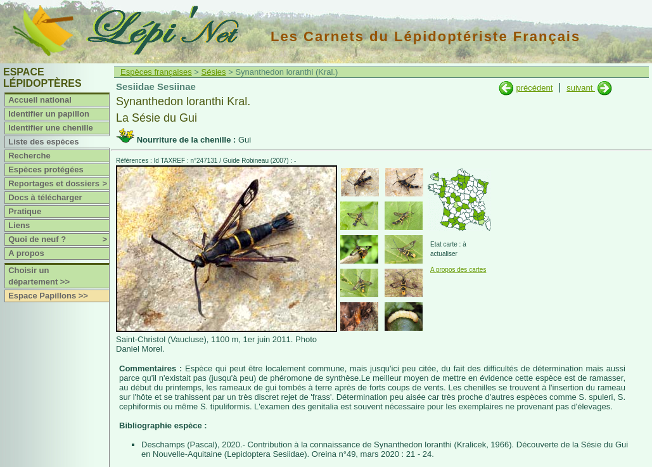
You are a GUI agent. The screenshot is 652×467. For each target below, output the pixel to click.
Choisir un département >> (39, 275)
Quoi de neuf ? (58, 239)
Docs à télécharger (45, 197)
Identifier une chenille (50, 127)
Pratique (24, 211)
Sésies (213, 72)
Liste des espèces (43, 141)
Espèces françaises (156, 72)
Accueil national (40, 100)
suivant (580, 88)
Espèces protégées (46, 169)
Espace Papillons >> (48, 295)
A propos (26, 253)
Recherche (29, 155)
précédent (534, 88)
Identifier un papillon (48, 113)
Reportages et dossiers (58, 183)
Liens (19, 225)
